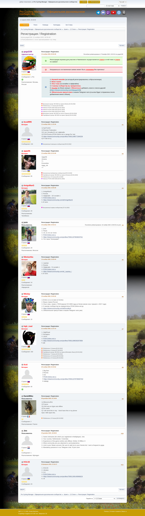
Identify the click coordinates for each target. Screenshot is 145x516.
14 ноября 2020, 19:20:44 (48, 259)
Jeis (25, 431)
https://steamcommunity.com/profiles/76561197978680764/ (63, 379)
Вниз (22, 45)
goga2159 (28, 52)
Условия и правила (115, 511)
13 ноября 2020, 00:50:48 (48, 54)
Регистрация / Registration (50, 52)
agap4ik (27, 151)
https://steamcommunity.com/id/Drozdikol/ (57, 308)
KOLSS (27, 462)
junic (26, 222)
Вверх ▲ (124, 511)
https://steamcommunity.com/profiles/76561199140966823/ (63, 476)
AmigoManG (29, 185)
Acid (26, 365)
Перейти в (89, 498)
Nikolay (27, 294)
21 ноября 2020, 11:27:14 (48, 328)
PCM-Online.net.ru (49, 198)
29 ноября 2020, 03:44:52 (48, 367)
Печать (121, 45)
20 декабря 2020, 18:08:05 (49, 433)
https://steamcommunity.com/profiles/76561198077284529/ (63, 136)
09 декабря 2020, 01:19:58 (49, 398)
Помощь (106, 511)
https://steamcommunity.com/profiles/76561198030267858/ (63, 340)
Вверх (22, 489)
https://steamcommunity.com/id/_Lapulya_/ (57, 271)
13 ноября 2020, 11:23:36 (48, 124)
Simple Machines (33, 511)
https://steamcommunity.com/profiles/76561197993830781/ (63, 237)
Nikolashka (28, 257)
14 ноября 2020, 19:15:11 (48, 224)
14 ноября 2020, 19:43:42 (48, 296)
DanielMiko (28, 396)
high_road (28, 326)
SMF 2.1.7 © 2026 (23, 511)
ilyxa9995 (28, 122)
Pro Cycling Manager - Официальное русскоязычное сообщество (52, 13)
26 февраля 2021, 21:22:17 (49, 464)
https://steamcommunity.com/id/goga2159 (65, 90)
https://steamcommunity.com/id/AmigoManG (58, 200)
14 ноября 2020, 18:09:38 (48, 187)
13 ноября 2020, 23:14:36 (48, 153)
